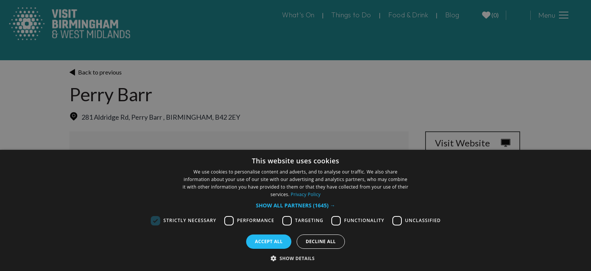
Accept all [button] (269, 241)
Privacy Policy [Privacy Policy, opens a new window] (305, 194)
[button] (295, 205)
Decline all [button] (321, 241)
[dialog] (295, 210)
